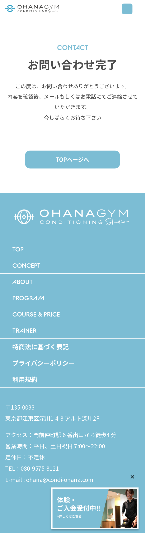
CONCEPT (26, 265)
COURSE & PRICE (36, 314)
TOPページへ (72, 159)
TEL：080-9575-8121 (32, 468)
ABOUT (22, 281)
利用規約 (24, 379)
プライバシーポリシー (43, 362)
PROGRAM (28, 298)
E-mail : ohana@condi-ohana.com (49, 479)
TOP (18, 249)
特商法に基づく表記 (40, 346)
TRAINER (24, 330)
